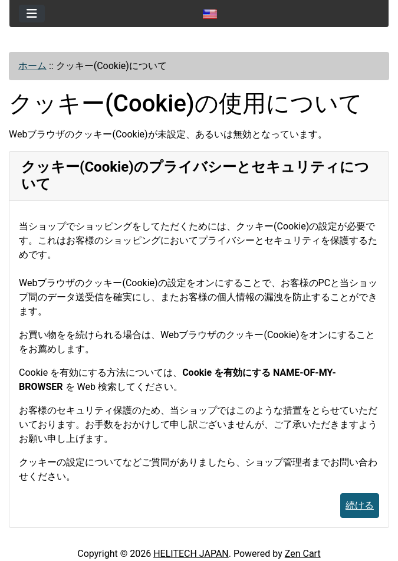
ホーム (32, 65)
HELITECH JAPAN (191, 553)
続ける (360, 505)
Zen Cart (303, 553)
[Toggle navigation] (32, 13)
